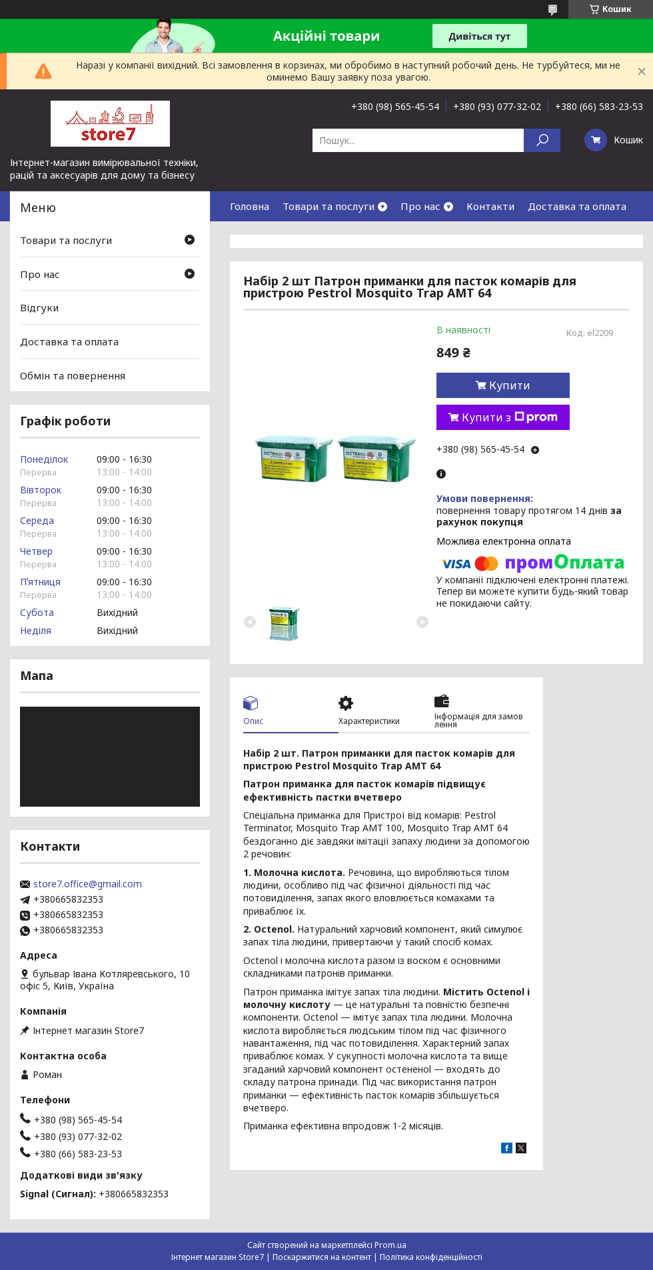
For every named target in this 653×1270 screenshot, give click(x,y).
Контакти (490, 206)
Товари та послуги (328, 206)
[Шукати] (542, 140)
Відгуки (39, 307)
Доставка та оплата (577, 206)
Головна (249, 206)
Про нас (420, 206)
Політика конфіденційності (431, 1257)
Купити (509, 385)
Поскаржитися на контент (322, 1257)
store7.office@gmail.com (87, 884)
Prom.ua (390, 1245)
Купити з (510, 417)
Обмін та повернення (72, 374)
